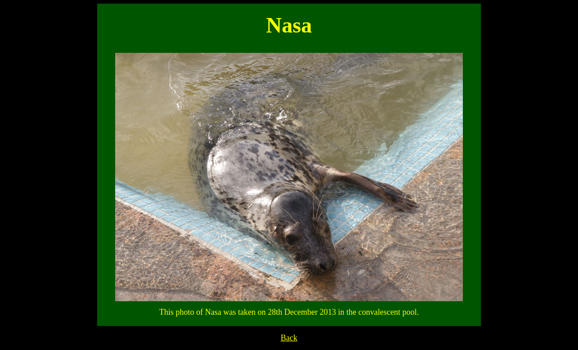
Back (289, 337)
